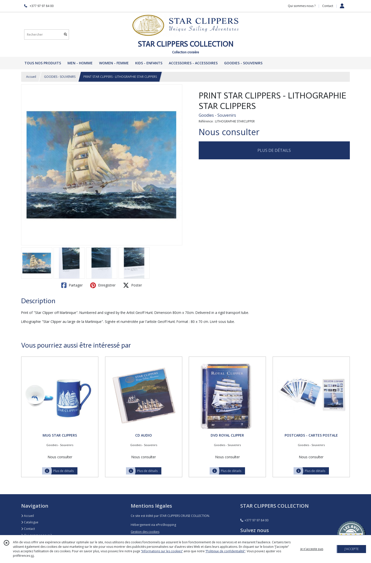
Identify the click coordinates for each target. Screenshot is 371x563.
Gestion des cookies (145, 532)
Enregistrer (103, 285)
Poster (132, 285)
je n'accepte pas (311, 549)
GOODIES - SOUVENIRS (59, 77)
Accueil (31, 77)
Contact (327, 6)
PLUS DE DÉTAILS (274, 150)
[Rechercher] (65, 34)
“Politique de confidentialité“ (225, 551)
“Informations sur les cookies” (162, 551)
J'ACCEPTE (352, 549)
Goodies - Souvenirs (217, 115)
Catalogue (29, 522)
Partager (72, 285)
